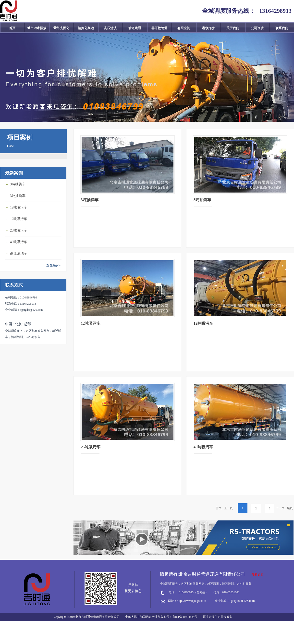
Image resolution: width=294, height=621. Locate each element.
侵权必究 (257, 574)
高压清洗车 (18, 253)
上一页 (228, 508)
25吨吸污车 (18, 230)
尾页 (290, 508)
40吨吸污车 (18, 242)
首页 (12, 28)
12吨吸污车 (18, 207)
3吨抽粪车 (17, 184)
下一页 (280, 508)
